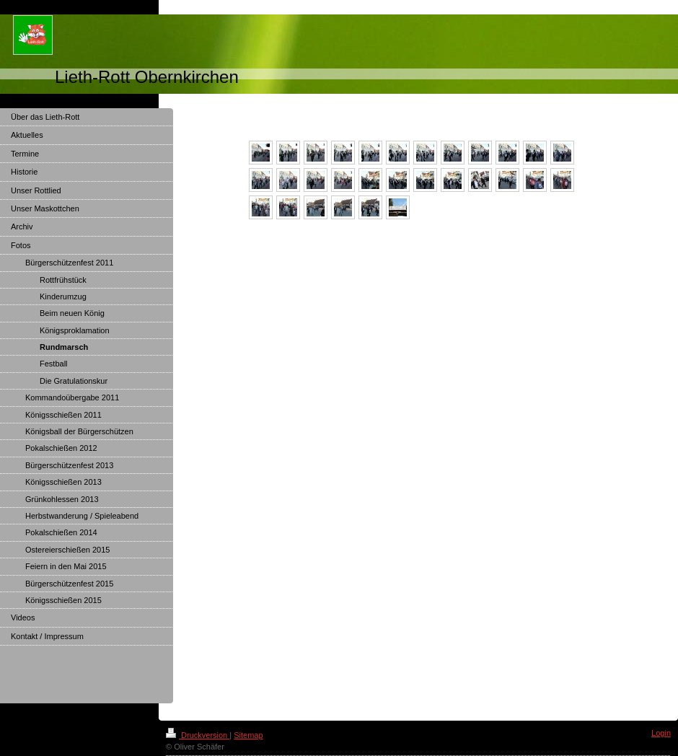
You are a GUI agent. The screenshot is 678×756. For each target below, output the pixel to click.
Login (661, 733)
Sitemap (248, 735)
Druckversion (197, 735)
